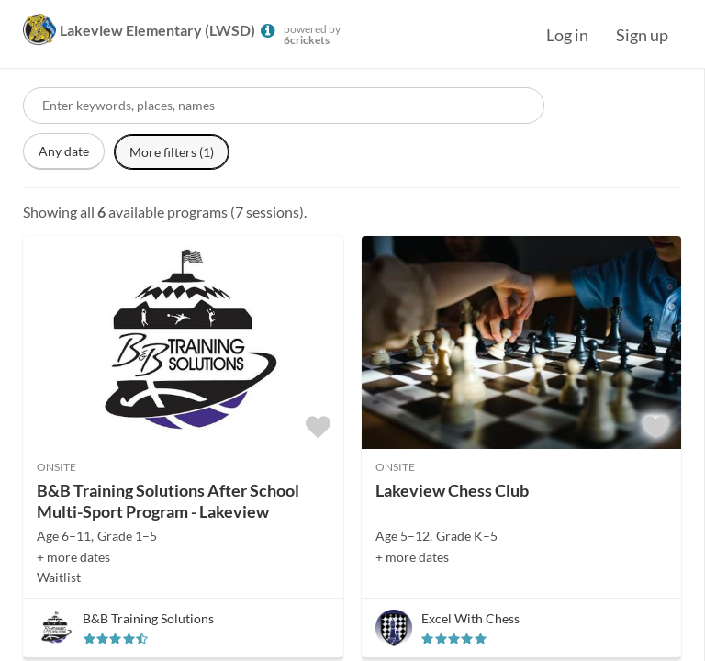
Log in (567, 35)
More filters (171, 152)
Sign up (642, 35)
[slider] (116, 638)
